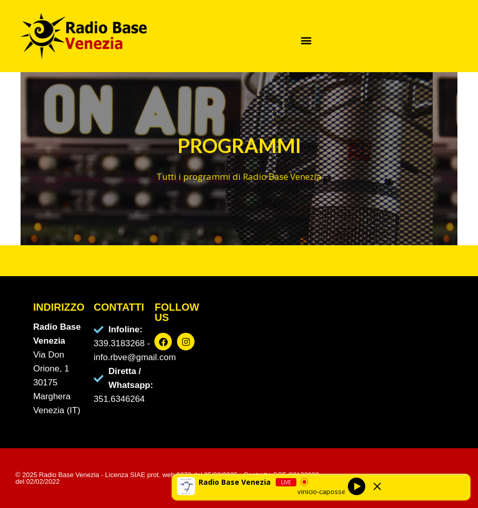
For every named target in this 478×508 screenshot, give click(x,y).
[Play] (356, 486)
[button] (305, 39)
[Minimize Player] (377, 486)
